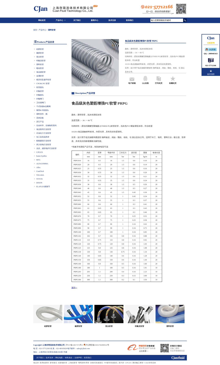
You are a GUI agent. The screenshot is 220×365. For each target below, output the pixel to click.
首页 (35, 30)
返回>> (74, 288)
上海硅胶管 (72, 363)
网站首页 (42, 20)
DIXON (39, 183)
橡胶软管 (40, 53)
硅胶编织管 (62, 363)
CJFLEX (39, 152)
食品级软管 (41, 72)
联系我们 (129, 20)
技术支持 (112, 20)
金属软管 (40, 76)
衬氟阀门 (40, 99)
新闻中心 (94, 20)
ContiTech (40, 171)
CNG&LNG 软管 (43, 83)
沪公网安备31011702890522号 (96, 345)
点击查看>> (143, 351)
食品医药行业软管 (43, 129)
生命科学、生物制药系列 (46, 125)
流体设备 (40, 118)
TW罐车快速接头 (111, 363)
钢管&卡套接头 (42, 110)
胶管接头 (53, 363)
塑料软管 (40, 64)
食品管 (36, 363)
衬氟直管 (40, 91)
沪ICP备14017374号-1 (74, 345)
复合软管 (40, 57)
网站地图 (59, 358)
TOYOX (39, 179)
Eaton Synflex (41, 156)
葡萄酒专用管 (83, 363)
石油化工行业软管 (43, 133)
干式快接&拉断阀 (43, 106)
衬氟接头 (40, 95)
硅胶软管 (40, 49)
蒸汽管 (121, 363)
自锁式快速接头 (96, 363)
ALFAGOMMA (42, 164)
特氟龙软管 (41, 61)
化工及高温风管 (42, 137)
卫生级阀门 (41, 103)
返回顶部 (211, 74)
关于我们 (77, 20)
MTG (38, 160)
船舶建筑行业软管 (43, 141)
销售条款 (68, 358)
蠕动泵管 (40, 68)
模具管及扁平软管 (43, 80)
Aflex (38, 167)
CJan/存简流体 (150, 363)
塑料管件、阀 (41, 114)
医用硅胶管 (44, 363)
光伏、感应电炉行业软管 (46, 148)
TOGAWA (40, 175)
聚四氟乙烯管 (137, 363)
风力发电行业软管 (43, 144)
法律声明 (78, 358)
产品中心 (59, 20)
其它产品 (40, 122)
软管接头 (40, 87)
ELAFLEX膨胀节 (43, 186)
